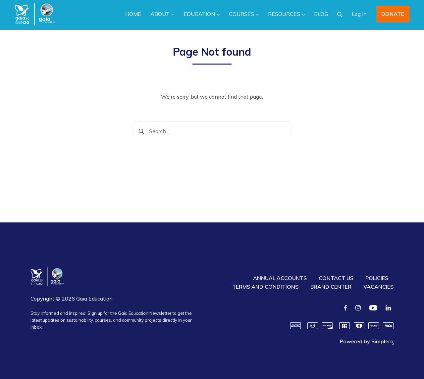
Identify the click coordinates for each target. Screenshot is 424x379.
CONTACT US (336, 278)
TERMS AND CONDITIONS (265, 286)
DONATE (392, 14)
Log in (359, 14)
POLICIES (376, 278)
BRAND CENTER (330, 286)
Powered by (367, 341)
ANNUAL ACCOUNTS (280, 278)
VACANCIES (378, 286)
